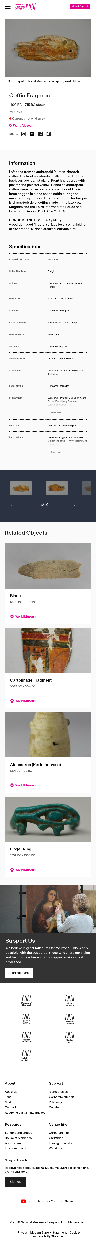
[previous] (16, 505)
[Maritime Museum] (69, 1019)
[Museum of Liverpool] (26, 1001)
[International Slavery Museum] (26, 1019)
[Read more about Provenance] (67, 405)
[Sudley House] (69, 1037)
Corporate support (61, 1097)
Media (9, 1102)
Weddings (56, 1148)
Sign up (15, 1182)
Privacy (23, 1232)
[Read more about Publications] (67, 445)
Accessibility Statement (49, 1236)
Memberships (58, 1091)
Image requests (15, 1148)
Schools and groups (18, 1132)
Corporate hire (59, 1132)
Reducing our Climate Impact (25, 1112)
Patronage (56, 1102)
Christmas (56, 1138)
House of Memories (18, 1138)
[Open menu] (8, 7)
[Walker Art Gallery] (26, 1037)
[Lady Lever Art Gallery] (26, 1056)
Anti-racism (13, 1143)
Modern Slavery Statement (48, 1232)
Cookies (75, 1232)
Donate (54, 1107)
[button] (21, 490)
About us (11, 1091)
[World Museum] (69, 1001)
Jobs (8, 1097)
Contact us (12, 1107)
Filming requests (60, 1143)
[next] (70, 505)
